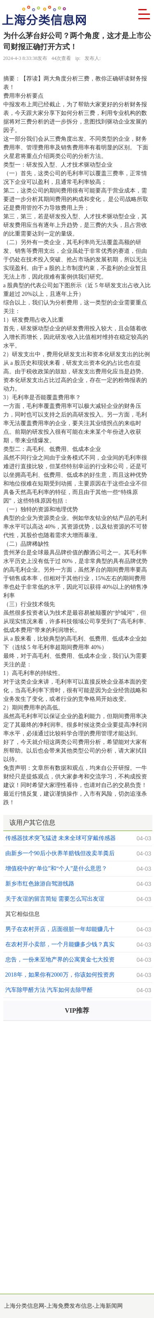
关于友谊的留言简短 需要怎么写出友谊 (55, 899)
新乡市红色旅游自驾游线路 (39, 884)
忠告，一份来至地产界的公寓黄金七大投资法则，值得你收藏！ (60, 960)
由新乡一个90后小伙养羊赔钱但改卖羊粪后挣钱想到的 (60, 854)
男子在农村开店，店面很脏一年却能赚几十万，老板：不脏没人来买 (60, 930)
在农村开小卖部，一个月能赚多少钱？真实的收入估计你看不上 (60, 945)
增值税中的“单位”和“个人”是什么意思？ (56, 868)
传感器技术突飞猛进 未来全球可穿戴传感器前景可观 (60, 839)
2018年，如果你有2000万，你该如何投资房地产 (60, 976)
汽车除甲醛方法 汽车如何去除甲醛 (49, 990)
